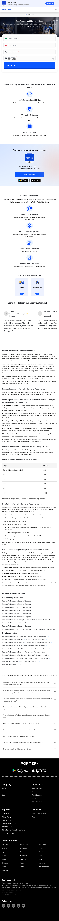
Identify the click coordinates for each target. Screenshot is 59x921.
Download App (29, 174)
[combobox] (28, 39)
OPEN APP (50, 3)
